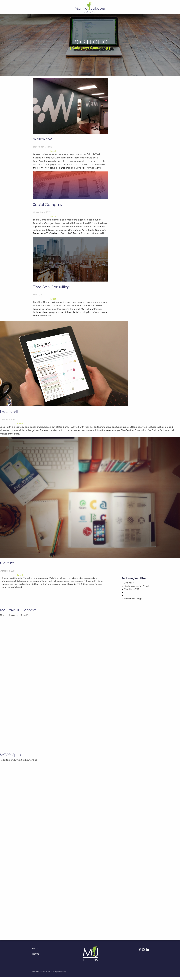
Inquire (35, 954)
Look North (10, 411)
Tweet (53, 151)
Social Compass (47, 204)
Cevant (7, 563)
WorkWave (43, 139)
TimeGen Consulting (51, 287)
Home (35, 948)
